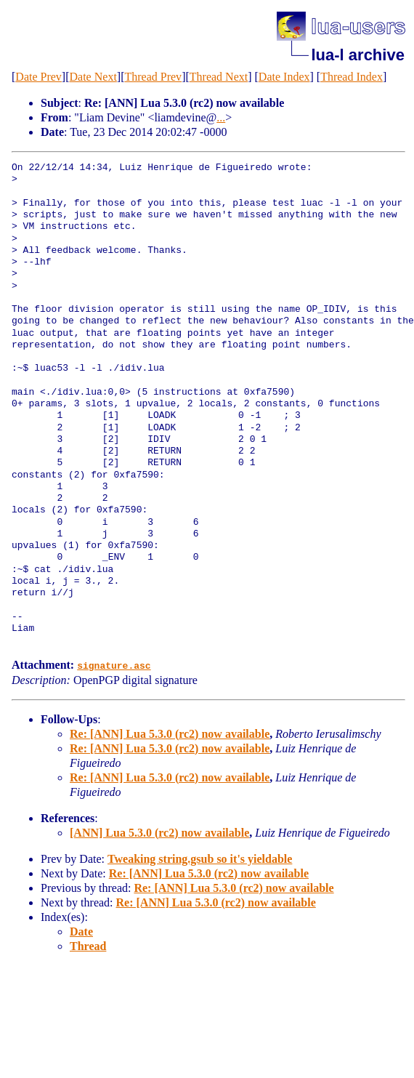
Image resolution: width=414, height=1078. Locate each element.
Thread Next (219, 77)
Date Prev (38, 77)
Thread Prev (153, 77)
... (220, 117)
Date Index (284, 77)
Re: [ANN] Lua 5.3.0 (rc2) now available (169, 733)
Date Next (93, 77)
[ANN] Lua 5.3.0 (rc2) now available (159, 832)
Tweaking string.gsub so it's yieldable (199, 858)
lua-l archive (358, 55)
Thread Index (351, 77)
